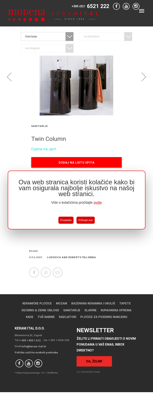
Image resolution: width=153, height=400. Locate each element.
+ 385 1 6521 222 (30, 340)
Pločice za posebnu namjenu (103, 317)
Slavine (90, 310)
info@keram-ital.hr (33, 346)
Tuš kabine (46, 317)
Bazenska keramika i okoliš (93, 303)
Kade (29, 317)
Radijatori (67, 317)
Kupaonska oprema (116, 310)
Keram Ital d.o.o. (30, 328)
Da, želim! (94, 361)
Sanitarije (71, 310)
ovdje (97, 203)
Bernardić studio (91, 371)
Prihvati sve (86, 220)
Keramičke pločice (37, 303)
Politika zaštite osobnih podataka (36, 352)
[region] (76, 200)
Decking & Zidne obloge (40, 310)
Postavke (66, 220)
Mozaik (61, 303)
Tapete (125, 303)
